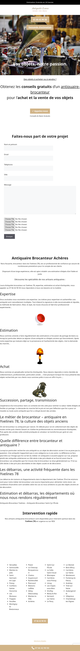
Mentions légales (40, 641)
